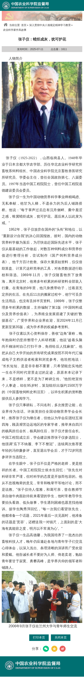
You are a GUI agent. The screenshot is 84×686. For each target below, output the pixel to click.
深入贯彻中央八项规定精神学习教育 (50, 25)
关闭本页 (61, 637)
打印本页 (39, 637)
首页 (23, 25)
